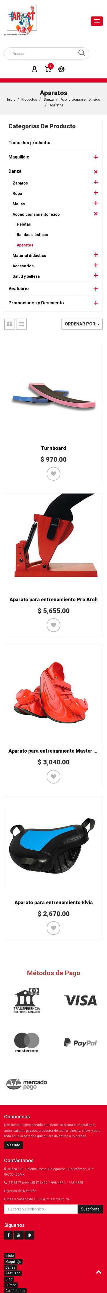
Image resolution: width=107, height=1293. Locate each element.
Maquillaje (19, 157)
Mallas (19, 204)
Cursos (10, 1285)
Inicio (11, 99)
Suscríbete (90, 1209)
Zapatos (20, 183)
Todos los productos (30, 142)
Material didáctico (29, 255)
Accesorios (23, 266)
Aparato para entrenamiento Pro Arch (54, 599)
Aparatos (56, 105)
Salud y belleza (26, 276)
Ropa (17, 193)
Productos (29, 99)
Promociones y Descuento (36, 302)
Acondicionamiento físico (80, 99)
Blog (8, 1279)
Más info (13, 1145)
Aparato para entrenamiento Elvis (54, 902)
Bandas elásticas (32, 234)
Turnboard (53, 448)
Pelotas (24, 224)
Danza (49, 99)
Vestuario (19, 288)
